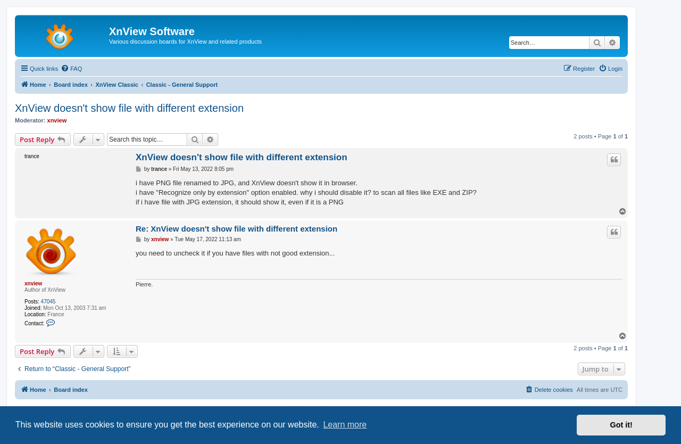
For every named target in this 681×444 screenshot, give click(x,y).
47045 (48, 302)
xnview (57, 120)
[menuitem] (71, 68)
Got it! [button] (621, 425)
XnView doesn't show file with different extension (129, 108)
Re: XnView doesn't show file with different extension (236, 228)
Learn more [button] (345, 424)
